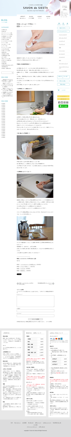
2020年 (3, 113)
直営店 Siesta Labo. (6, 65)
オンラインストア (5, 34)
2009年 (3, 130)
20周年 (3, 29)
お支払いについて (47, 422)
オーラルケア (62, 54)
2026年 (3, 103)
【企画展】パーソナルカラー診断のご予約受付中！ (7, 93)
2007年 (3, 134)
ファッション (62, 50)
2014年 (3, 122)
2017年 (3, 118)
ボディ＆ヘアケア (63, 37)
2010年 (3, 129)
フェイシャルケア (63, 34)
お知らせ (4, 39)
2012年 (3, 126)
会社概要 (24, 422)
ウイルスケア (62, 57)
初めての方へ (63, 28)
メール (19, 313)
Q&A (3, 31)
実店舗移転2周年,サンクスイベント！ (45, 283)
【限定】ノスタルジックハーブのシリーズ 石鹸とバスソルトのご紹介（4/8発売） (7, 89)
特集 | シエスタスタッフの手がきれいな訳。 (26, 283)
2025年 (3, 105)
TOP (12, 422)
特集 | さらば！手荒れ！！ (26, 24)
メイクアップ (62, 41)
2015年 (3, 121)
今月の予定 (4, 49)
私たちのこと (17, 422)
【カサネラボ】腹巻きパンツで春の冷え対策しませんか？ (7, 96)
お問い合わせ (42, 426)
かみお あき (22, 26)
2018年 (3, 116)
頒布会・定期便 (5, 68)
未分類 (3, 61)
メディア (4, 45)
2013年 (3, 124)
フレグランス (62, 44)
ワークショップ (5, 47)
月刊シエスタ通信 (5, 60)
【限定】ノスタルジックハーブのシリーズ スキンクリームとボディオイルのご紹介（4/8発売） (7, 85)
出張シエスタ (5, 50)
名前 (19, 308)
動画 (3, 52)
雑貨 (60, 47)
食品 (60, 60)
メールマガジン (63, 96)
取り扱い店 (30, 422)
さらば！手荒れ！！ (25, 266)
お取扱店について (5, 36)
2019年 (3, 114)
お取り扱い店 (63, 99)
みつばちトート (5, 44)
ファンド (4, 42)
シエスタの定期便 (63, 71)
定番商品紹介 (5, 55)
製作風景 (4, 66)
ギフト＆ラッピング (63, 63)
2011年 (3, 127)
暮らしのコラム (5, 58)
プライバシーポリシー (32, 426)
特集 (18, 26)
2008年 (3, 132)
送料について (38, 422)
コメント (20, 294)
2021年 (3, 111)
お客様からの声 (5, 37)
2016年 (3, 119)
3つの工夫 (22, 268)
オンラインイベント (6, 33)
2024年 (3, 106)
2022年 (3, 110)
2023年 (3, 108)
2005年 (3, 137)
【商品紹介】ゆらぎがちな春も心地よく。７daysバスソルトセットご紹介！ (7, 80)
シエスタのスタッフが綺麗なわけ (28, 264)
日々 (3, 57)
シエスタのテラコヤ (6, 41)
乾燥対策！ (23, 270)
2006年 (3, 135)
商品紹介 (4, 53)
